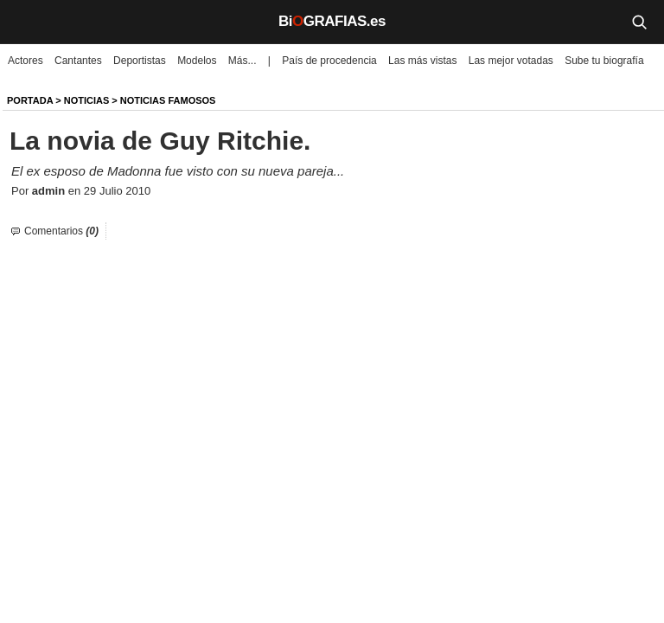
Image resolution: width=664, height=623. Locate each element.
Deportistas (139, 61)
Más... (242, 61)
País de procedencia (329, 61)
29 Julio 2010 (117, 190)
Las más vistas (422, 61)
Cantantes (78, 61)
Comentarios (61, 231)
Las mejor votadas (511, 61)
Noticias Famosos (168, 100)
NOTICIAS (87, 100)
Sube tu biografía (604, 61)
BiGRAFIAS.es (332, 21)
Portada (30, 100)
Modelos (196, 61)
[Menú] (26, 21)
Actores (25, 61)
